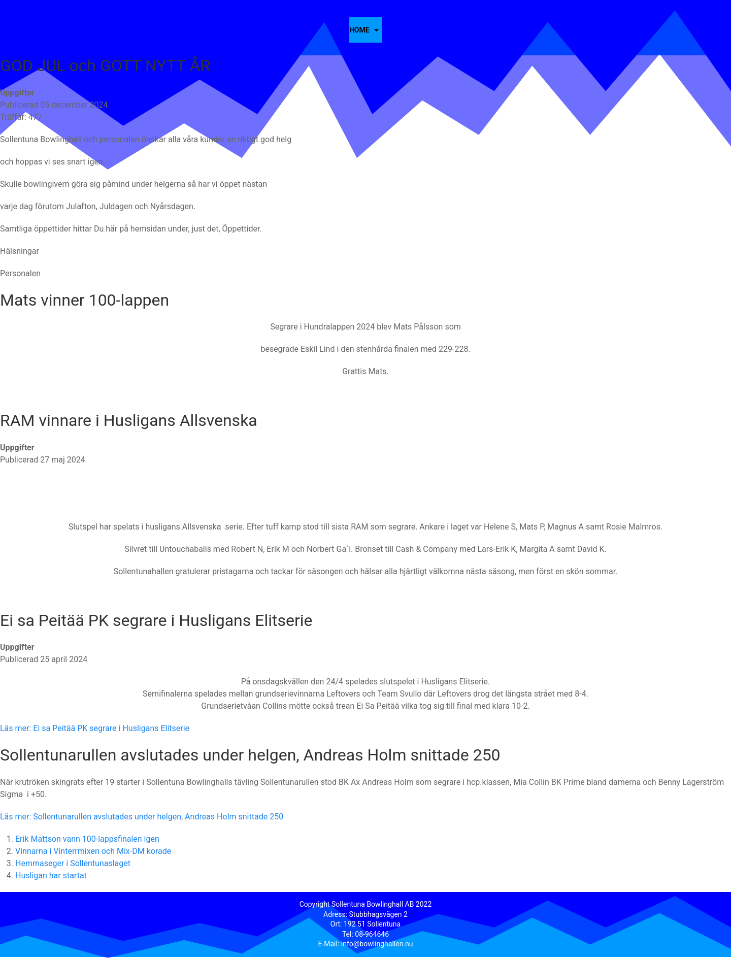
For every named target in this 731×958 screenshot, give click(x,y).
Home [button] (359, 30)
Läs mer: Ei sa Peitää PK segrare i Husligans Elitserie (94, 728)
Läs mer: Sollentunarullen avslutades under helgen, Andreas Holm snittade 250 (141, 816)
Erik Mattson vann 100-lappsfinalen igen (87, 839)
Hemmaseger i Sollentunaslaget (72, 863)
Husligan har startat (51, 875)
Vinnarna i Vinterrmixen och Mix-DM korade (93, 851)
